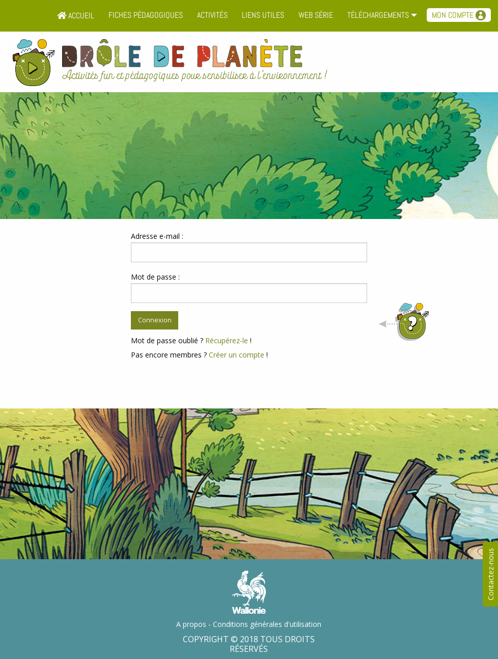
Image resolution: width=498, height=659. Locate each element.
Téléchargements (378, 15)
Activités (212, 15)
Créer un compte (236, 355)
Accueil (75, 15)
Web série (315, 15)
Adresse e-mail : (157, 236)
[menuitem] (75, 15)
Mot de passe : (155, 277)
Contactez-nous (490, 574)
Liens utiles (263, 15)
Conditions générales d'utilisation (267, 624)
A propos (191, 624)
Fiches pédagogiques (145, 15)
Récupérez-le (226, 340)
